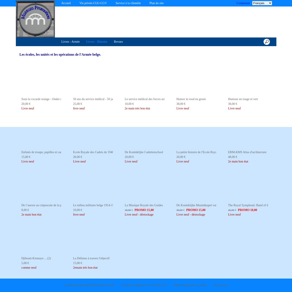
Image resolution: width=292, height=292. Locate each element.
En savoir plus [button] (153, 284)
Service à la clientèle (128, 3)
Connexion (243, 3)
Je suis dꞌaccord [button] (267, 284)
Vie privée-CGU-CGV (93, 3)
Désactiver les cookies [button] (228, 284)
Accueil (66, 3)
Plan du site (157, 3)
